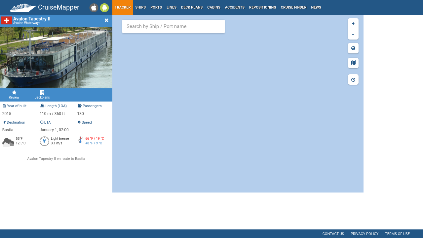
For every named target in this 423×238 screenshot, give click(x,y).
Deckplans (42, 94)
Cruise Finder (294, 7)
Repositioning (262, 7)
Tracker (123, 7)
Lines (171, 7)
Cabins (213, 7)
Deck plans (192, 7)
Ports (156, 7)
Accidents (235, 7)
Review (14, 94)
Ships (140, 7)
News (316, 7)
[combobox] (173, 26)
